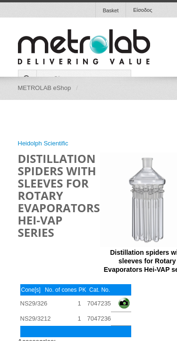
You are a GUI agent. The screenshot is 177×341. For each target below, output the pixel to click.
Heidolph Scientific (43, 143)
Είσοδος (142, 10)
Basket (111, 10)
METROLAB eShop (44, 87)
